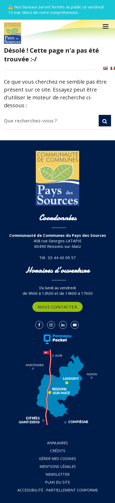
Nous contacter (57, 306)
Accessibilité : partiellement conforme (57, 490)
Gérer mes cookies (57, 458)
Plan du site (57, 482)
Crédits (57, 450)
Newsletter (57, 474)
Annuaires (57, 442)
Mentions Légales (57, 466)
